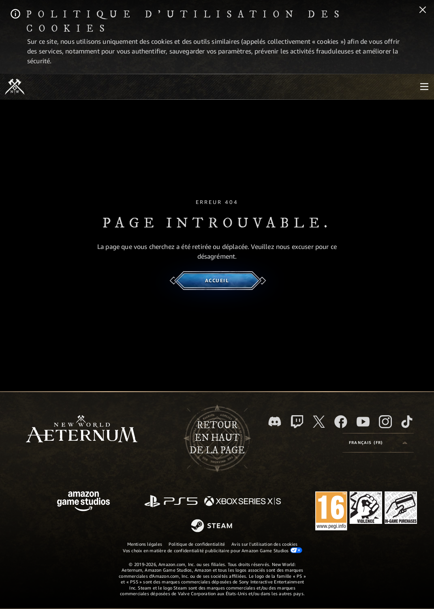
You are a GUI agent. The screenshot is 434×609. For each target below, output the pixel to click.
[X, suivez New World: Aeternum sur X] (319, 422)
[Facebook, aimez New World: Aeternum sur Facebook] (340, 421)
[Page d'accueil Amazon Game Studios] (83, 502)
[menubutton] (424, 86)
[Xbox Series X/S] (242, 501)
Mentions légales (144, 544)
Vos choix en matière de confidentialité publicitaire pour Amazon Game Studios (212, 550)
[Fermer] (422, 10)
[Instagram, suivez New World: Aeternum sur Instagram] (385, 421)
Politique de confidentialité (197, 544)
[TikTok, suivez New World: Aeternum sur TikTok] (407, 421)
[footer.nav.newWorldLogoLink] (81, 429)
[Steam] (212, 526)
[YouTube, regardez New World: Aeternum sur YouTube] (363, 421)
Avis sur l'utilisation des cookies (264, 544)
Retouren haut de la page (217, 438)
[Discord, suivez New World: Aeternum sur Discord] (274, 421)
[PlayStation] (171, 502)
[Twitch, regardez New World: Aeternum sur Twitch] (297, 421)
